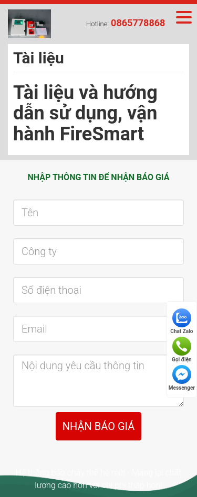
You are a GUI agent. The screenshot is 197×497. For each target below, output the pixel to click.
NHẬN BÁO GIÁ (98, 426)
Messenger (182, 378)
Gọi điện (182, 349)
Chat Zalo (181, 321)
